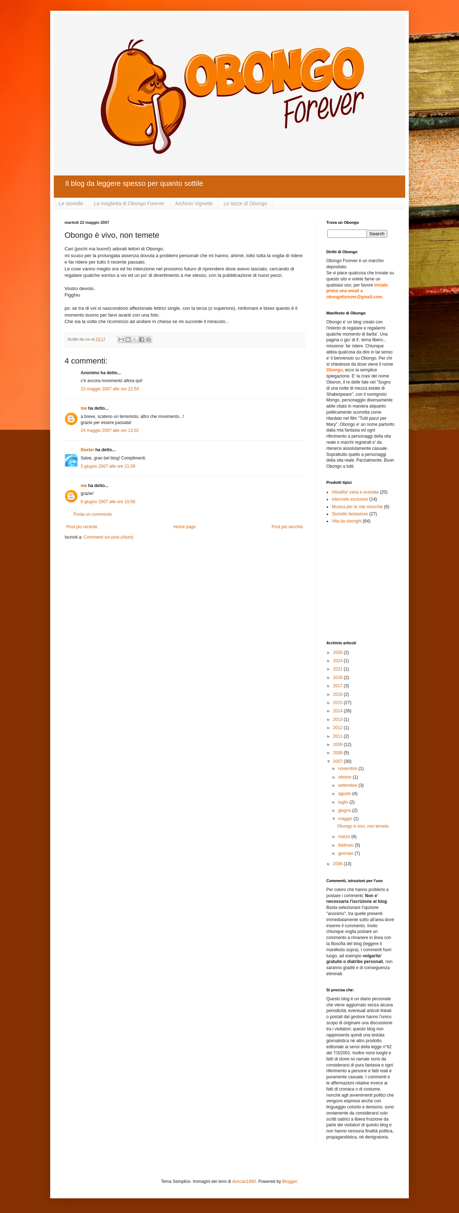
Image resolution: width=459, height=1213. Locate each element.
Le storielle (71, 203)
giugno (345, 810)
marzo (344, 836)
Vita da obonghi (346, 521)
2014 (338, 710)
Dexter (87, 449)
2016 (338, 694)
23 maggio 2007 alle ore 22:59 (110, 388)
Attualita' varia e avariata (355, 492)
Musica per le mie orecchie (357, 506)
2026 (338, 652)
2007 (338, 761)
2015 (338, 702)
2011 (338, 736)
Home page (185, 526)
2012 (338, 727)
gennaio (346, 853)
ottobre (345, 777)
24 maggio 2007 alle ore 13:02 (110, 430)
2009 (338, 744)
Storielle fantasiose (350, 513)
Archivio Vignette (194, 203)
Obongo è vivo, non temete (363, 826)
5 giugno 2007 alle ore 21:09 (108, 466)
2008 (338, 752)
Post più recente (82, 526)
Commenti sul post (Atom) (108, 537)
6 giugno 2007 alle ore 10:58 (108, 501)
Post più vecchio (287, 526)
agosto (345, 793)
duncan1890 (244, 1181)
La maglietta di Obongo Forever (129, 203)
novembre (348, 768)
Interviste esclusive (350, 499)
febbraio (346, 845)
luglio (343, 802)
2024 (338, 660)
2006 (338, 863)
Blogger (289, 1181)
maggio (346, 818)
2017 (338, 685)
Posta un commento (93, 514)
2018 (338, 677)
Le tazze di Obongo (245, 203)
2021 (338, 669)
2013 (338, 719)
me (84, 408)
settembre (348, 785)
